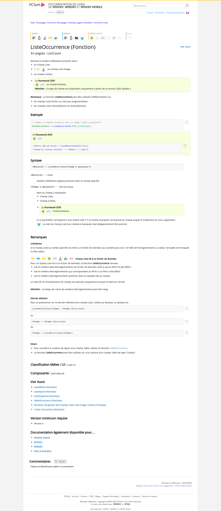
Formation (125, 496)
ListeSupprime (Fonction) (46, 396)
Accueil (150, 12)
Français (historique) (175, 12)
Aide (33, 22)
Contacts (136, 496)
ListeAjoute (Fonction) (45, 392)
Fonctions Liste (101, 22)
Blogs (97, 496)
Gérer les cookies (149, 496)
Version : (52, 12)
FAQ (91, 496)
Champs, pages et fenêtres (80, 22)
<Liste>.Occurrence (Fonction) (49, 410)
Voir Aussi (185, 46)
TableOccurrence (118, 348)
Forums (84, 496)
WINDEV (38, 442)
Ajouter (60, 462)
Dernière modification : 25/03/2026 (177, 483)
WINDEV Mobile (42, 438)
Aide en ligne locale (183, 486)
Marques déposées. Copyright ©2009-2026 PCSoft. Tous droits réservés (110, 501)
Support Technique (111, 496)
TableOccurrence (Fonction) (48, 401)
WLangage (41, 22)
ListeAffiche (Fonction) (45, 387)
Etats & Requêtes (42, 451)
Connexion (160, 12)
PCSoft (67, 496)
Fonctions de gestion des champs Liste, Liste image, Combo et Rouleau (70, 405)
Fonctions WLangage (56, 22)
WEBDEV (38, 447)
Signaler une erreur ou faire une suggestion (154, 486)
